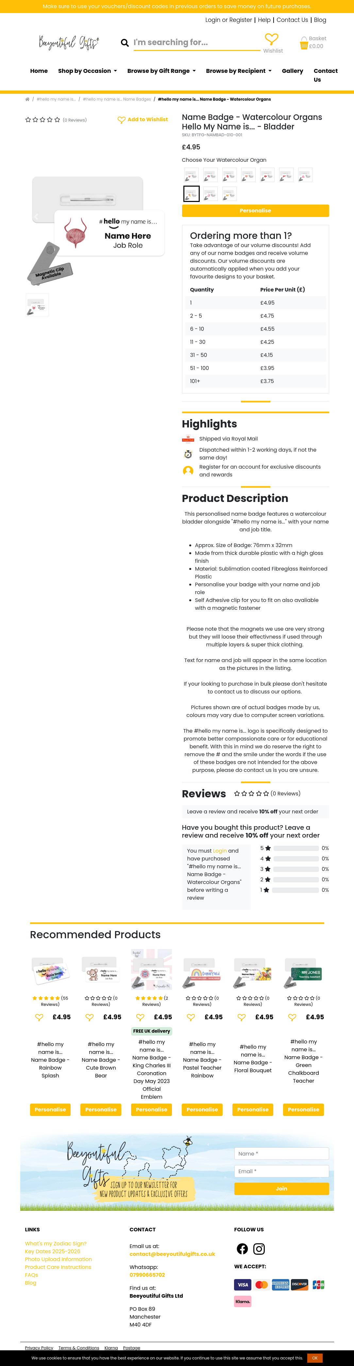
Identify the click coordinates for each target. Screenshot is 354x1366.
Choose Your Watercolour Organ (224, 160)
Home (39, 71)
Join (281, 1188)
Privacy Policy (39, 1348)
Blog (320, 20)
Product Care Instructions (58, 1267)
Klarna (111, 1348)
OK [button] (315, 1358)
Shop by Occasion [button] (85, 71)
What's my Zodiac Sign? (56, 1243)
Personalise (255, 210)
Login (220, 851)
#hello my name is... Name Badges (117, 99)
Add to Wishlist (142, 120)
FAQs (31, 1275)
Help (264, 20)
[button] (36, 216)
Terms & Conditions (79, 1348)
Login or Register (229, 20)
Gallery (292, 71)
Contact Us (292, 20)
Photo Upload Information (58, 1259)
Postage (131, 1348)
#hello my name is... (56, 99)
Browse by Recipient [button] (236, 71)
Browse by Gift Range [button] (159, 71)
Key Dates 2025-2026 (52, 1251)
